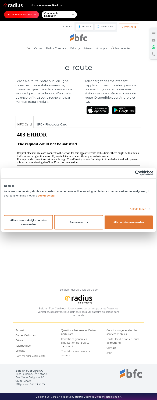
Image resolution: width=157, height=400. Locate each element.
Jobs (109, 353)
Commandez (129, 26)
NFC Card (24, 124)
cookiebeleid (46, 195)
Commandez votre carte (30, 356)
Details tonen (138, 209)
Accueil (20, 330)
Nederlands (107, 26)
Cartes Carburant (26, 335)
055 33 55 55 (37, 384)
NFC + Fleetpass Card (51, 124)
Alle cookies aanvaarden (128, 222)
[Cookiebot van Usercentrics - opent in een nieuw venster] (137, 173)
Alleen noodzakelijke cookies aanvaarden (28, 222)
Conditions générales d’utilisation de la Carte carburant (75, 343)
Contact (67, 26)
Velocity (20, 350)
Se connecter (123, 48)
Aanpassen (79, 222)
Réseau (20, 340)
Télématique (23, 345)
